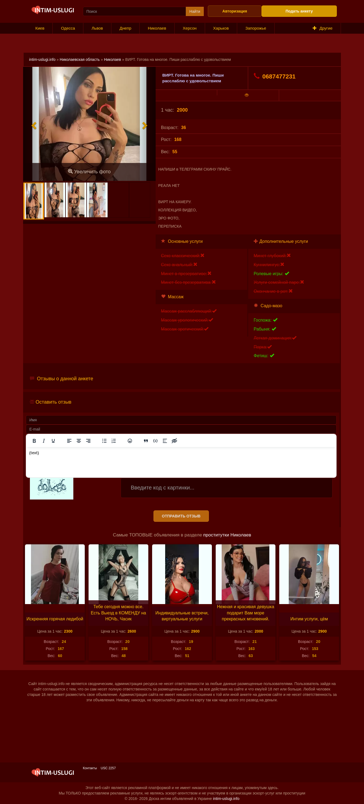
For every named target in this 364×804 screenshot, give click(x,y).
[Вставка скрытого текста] (174, 441)
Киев (39, 28)
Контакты (90, 768)
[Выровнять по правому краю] (88, 441)
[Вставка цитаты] (145, 441)
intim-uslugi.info (42, 59)
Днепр (125, 28)
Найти (194, 11)
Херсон (190, 28)
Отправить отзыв (181, 516)
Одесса (68, 28)
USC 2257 (108, 768)
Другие (322, 28)
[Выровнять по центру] (78, 441)
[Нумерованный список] (113, 441)
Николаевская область (80, 59)
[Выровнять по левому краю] (69, 441)
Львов (97, 28)
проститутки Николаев (227, 535)
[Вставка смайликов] (129, 441)
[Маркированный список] (104, 441)
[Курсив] (43, 441)
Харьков (221, 28)
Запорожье (255, 28)
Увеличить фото (89, 171)
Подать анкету (299, 11)
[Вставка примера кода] (155, 441)
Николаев (157, 28)
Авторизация (234, 11)
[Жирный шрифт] (34, 441)
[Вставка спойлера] (165, 441)
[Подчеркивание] (53, 441)
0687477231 (275, 76)
